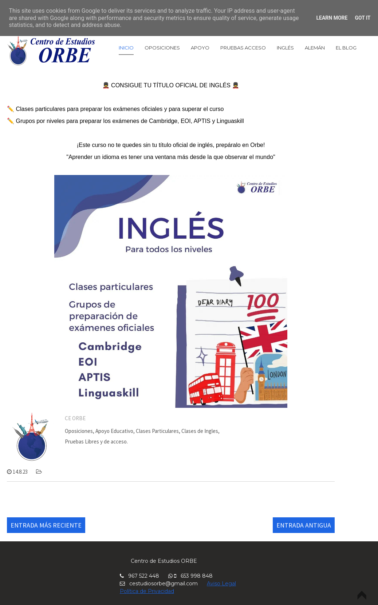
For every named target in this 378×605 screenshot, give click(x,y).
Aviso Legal (221, 583)
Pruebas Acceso (243, 48)
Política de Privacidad (147, 591)
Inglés (285, 48)
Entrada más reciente (46, 525)
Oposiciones (162, 48)
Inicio (126, 48)
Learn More (331, 18)
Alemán (315, 48)
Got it (362, 18)
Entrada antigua (303, 525)
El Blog (346, 48)
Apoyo (200, 48)
